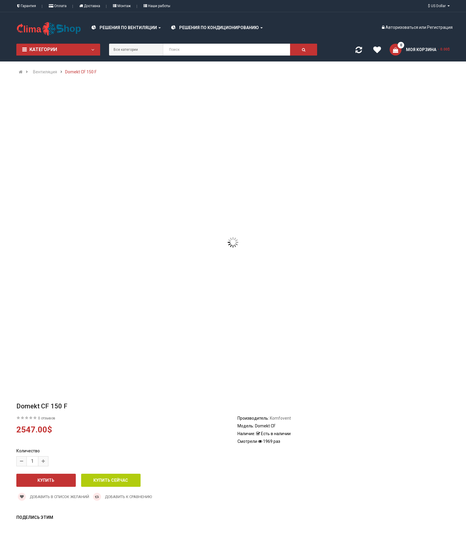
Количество (28, 450)
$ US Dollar (439, 6)
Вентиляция (45, 72)
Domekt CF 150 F (81, 72)
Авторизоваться (402, 27)
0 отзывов (46, 418)
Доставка (89, 6)
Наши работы (157, 6)
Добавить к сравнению (122, 497)
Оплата (58, 6)
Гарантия (26, 6)
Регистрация (440, 27)
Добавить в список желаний (53, 497)
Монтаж (122, 6)
